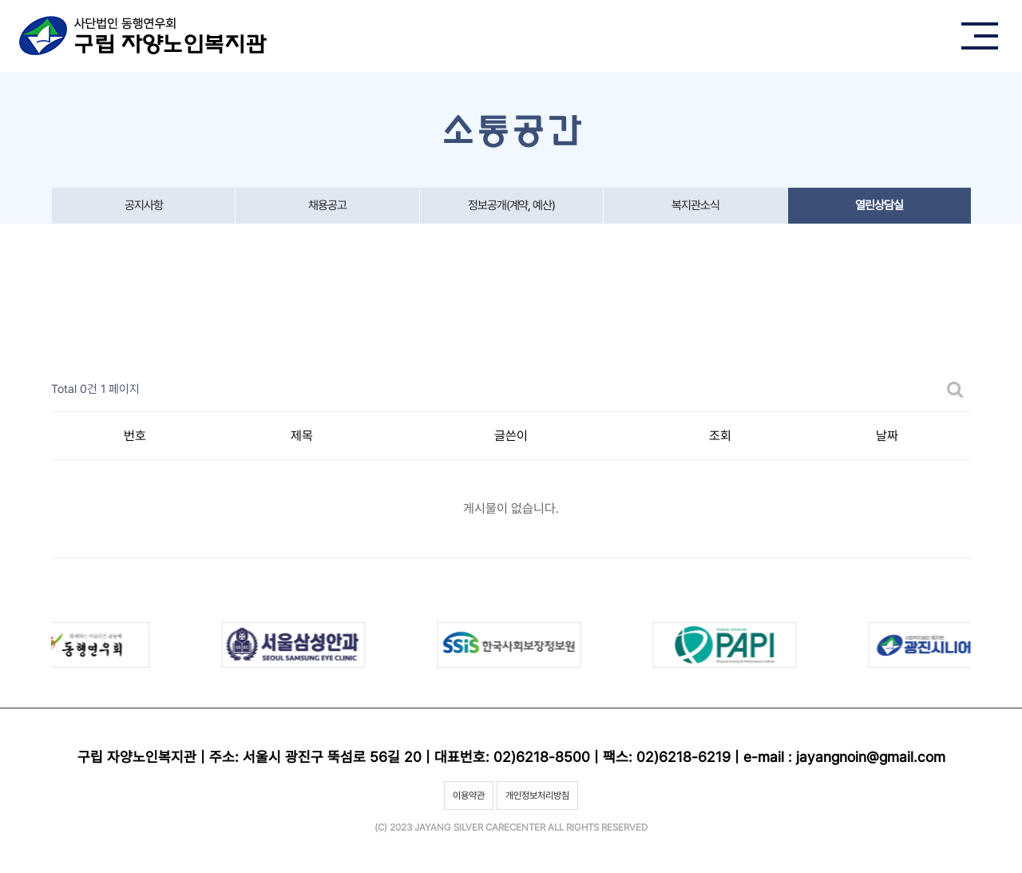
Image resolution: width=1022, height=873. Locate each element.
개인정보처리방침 (537, 795)
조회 (720, 435)
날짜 (887, 435)
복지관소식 (695, 205)
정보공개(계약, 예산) (511, 205)
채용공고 (327, 205)
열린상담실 (879, 205)
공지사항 (144, 205)
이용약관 (469, 795)
